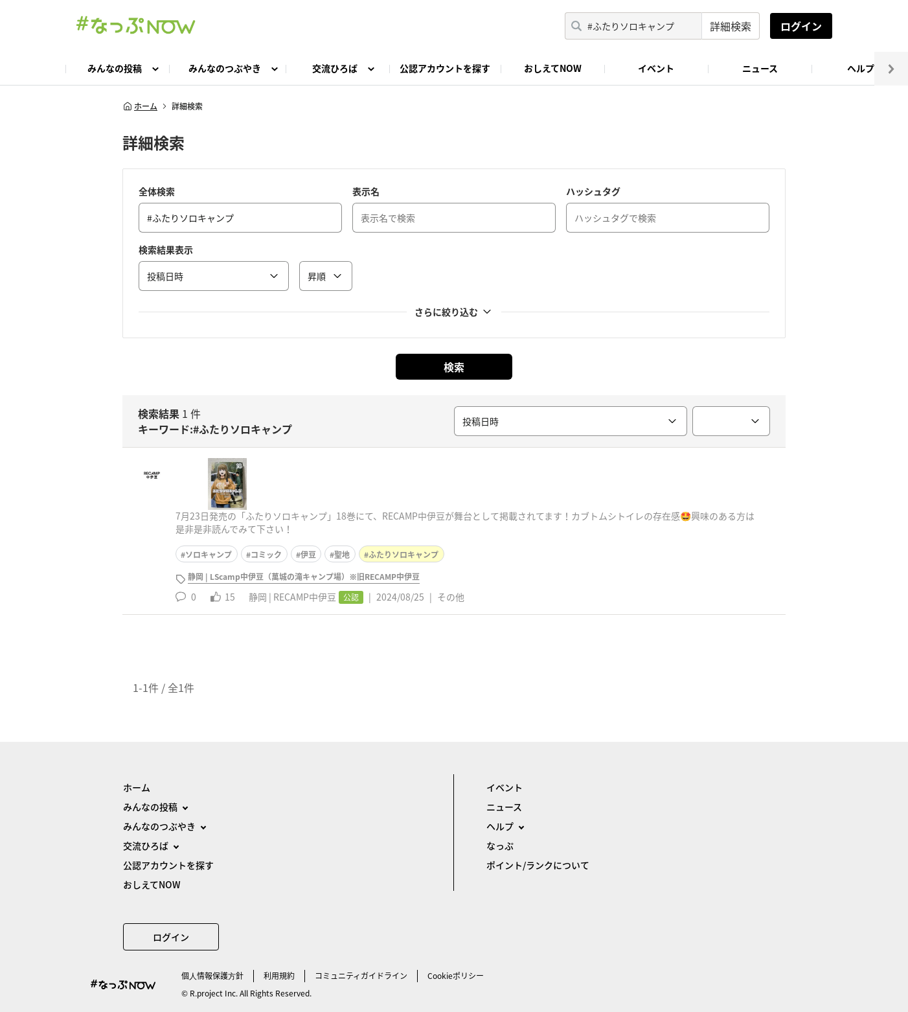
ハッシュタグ (593, 191)
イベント (656, 68)
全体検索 (157, 191)
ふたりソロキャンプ (403, 554)
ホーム (139, 106)
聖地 (342, 554)
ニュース (760, 68)
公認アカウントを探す (445, 68)
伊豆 (308, 554)
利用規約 (279, 976)
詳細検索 (730, 26)
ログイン (801, 26)
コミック (266, 554)
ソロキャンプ (208, 554)
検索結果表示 (166, 249)
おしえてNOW (553, 68)
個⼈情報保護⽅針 (212, 976)
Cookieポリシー (455, 976)
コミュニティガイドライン (361, 976)
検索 (454, 366)
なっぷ (500, 845)
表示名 (366, 191)
